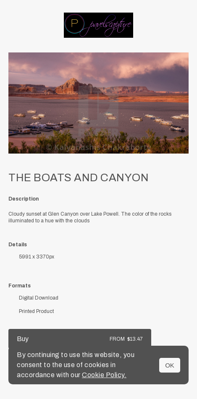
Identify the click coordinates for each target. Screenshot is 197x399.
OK (169, 365)
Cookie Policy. (104, 374)
